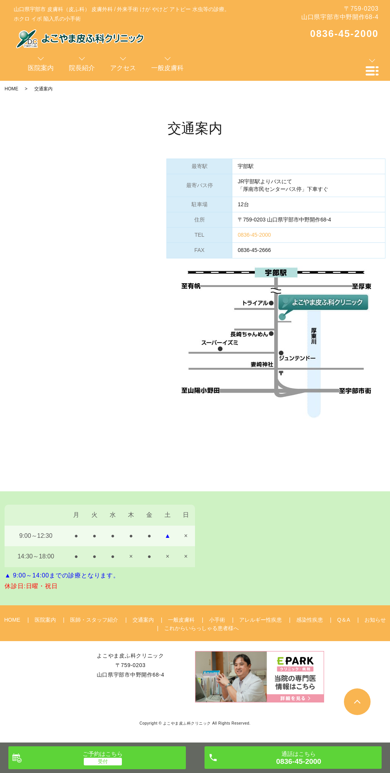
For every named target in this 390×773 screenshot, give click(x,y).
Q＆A (343, 620)
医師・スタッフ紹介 (94, 620)
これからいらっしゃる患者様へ (201, 628)
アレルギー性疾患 (260, 620)
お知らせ (375, 620)
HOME (11, 88)
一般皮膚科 (181, 620)
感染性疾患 (309, 620)
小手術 (217, 620)
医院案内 (45, 620)
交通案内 (143, 620)
